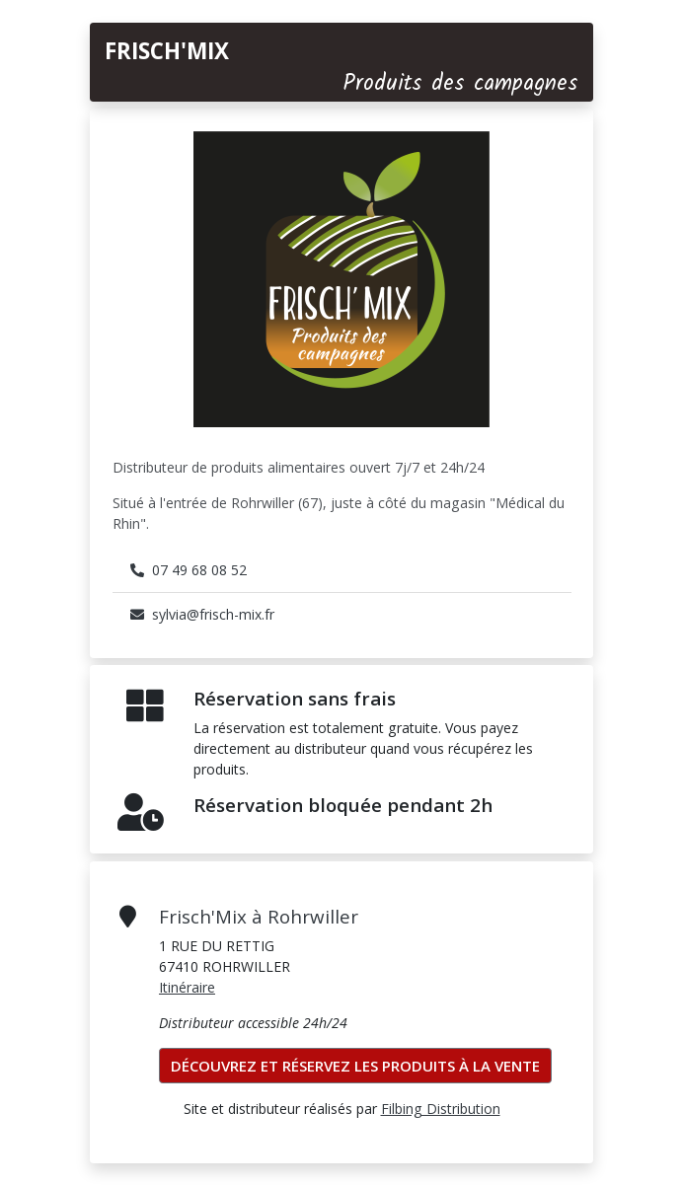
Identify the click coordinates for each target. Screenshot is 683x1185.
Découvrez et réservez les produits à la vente (355, 1065)
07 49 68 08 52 (188, 569)
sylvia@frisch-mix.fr (202, 614)
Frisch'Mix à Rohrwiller (258, 916)
